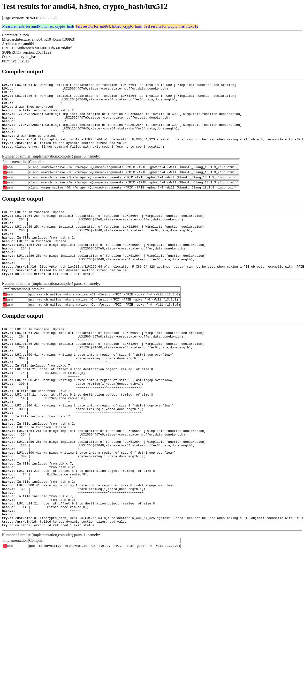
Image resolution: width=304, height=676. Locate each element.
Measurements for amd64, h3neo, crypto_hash (38, 26)
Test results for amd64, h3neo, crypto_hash (109, 26)
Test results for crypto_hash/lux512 (171, 26)
